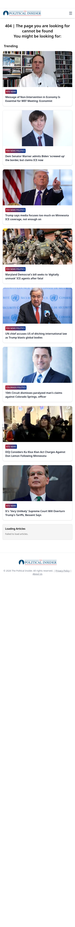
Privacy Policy (63, 570)
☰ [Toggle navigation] (70, 13)
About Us (37, 573)
